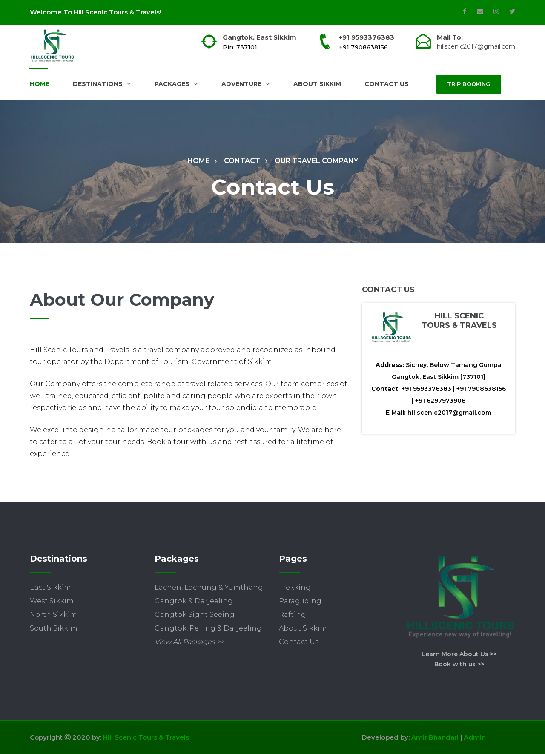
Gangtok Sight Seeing (195, 615)
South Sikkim (53, 628)
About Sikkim (317, 84)
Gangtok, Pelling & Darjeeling (208, 628)
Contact (242, 161)
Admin (475, 737)
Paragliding (300, 601)
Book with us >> (459, 664)
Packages (176, 84)
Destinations (102, 84)
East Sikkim (50, 587)
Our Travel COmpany (316, 161)
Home (39, 84)
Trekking (295, 587)
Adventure (245, 84)
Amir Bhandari (435, 737)
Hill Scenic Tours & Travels (146, 737)
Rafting (292, 615)
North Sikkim (53, 615)
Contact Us (386, 84)
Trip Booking (468, 83)
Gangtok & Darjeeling (194, 601)
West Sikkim (52, 601)
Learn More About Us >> (459, 654)
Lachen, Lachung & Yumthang (209, 587)
